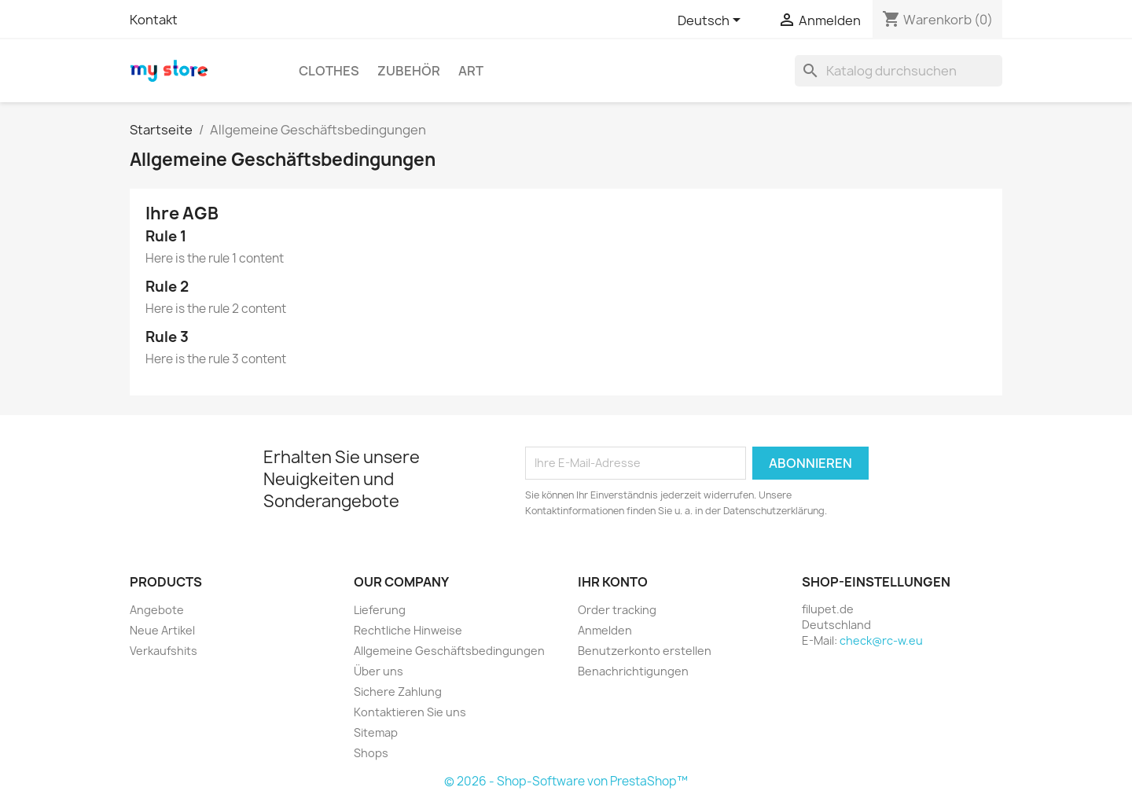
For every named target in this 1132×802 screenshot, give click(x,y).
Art (470, 70)
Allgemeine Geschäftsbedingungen (449, 650)
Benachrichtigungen (633, 671)
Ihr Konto (613, 581)
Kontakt (154, 19)
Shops (371, 752)
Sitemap (376, 732)
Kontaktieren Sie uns (410, 712)
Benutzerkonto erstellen (644, 650)
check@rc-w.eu (881, 640)
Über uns (378, 671)
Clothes (329, 70)
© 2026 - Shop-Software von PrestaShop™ (566, 781)
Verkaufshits (163, 650)
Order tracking (617, 609)
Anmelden (605, 630)
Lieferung (380, 609)
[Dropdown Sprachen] (712, 21)
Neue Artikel (162, 630)
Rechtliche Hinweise (408, 630)
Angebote (157, 609)
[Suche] (898, 70)
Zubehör (408, 70)
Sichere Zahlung (398, 691)
